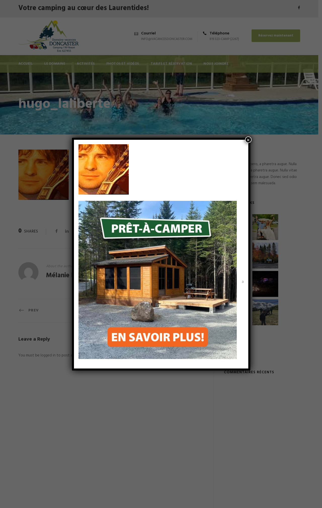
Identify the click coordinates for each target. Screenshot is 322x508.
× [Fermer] (248, 139)
